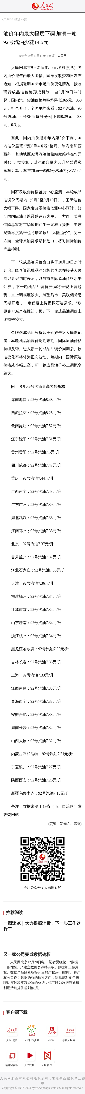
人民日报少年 (31, 1032)
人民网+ (51, 1032)
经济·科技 (20, 19)
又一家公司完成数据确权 (27, 954)
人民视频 (29, 1057)
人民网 (5, 19)
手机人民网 (69, 1032)
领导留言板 (12, 1057)
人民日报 (12, 1032)
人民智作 (47, 1057)
